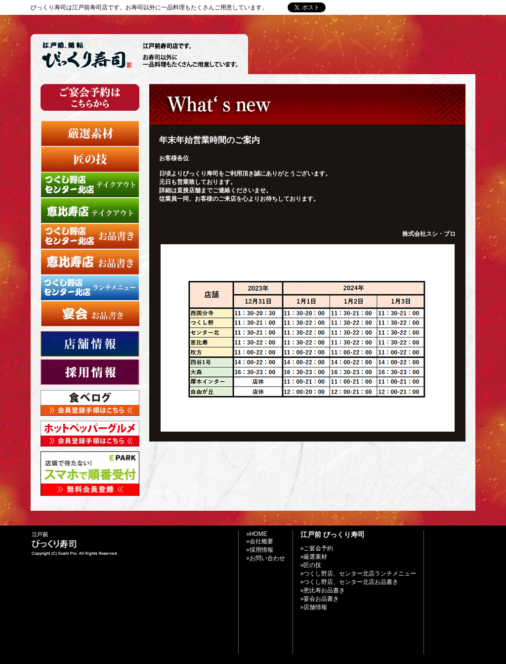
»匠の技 (311, 565)
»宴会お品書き (319, 598)
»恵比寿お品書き (322, 590)
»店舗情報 (314, 607)
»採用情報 (259, 549)
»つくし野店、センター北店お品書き (349, 581)
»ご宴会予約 (317, 548)
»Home (346, 7)
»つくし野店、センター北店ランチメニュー (358, 573)
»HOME (256, 534)
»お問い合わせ (383, 7)
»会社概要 (259, 541)
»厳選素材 (314, 556)
